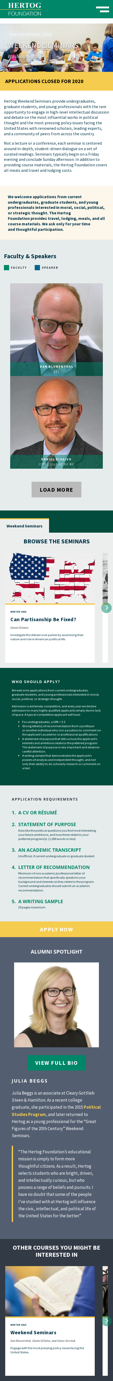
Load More (56, 489)
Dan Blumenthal (20, 1341)
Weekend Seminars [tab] (25, 525)
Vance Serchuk (66, 1341)
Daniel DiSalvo (19, 628)
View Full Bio (56, 1062)
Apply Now (56, 929)
